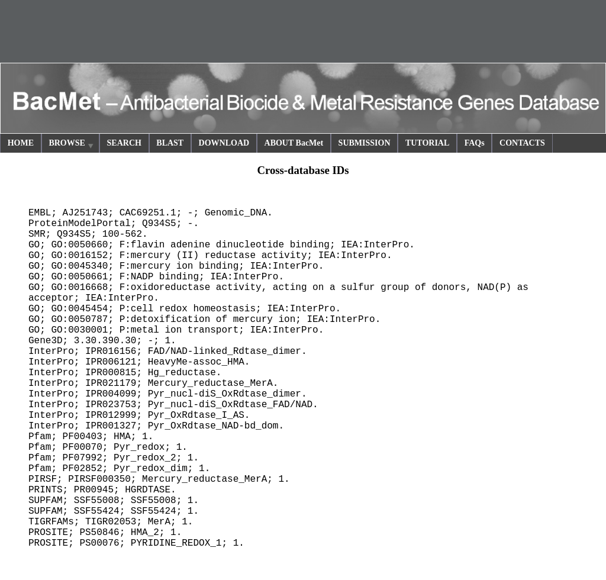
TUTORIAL (427, 142)
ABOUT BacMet (294, 142)
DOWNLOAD (224, 142)
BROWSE (72, 144)
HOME (21, 142)
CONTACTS (522, 142)
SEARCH (124, 142)
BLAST (169, 142)
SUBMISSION (365, 142)
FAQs (475, 142)
